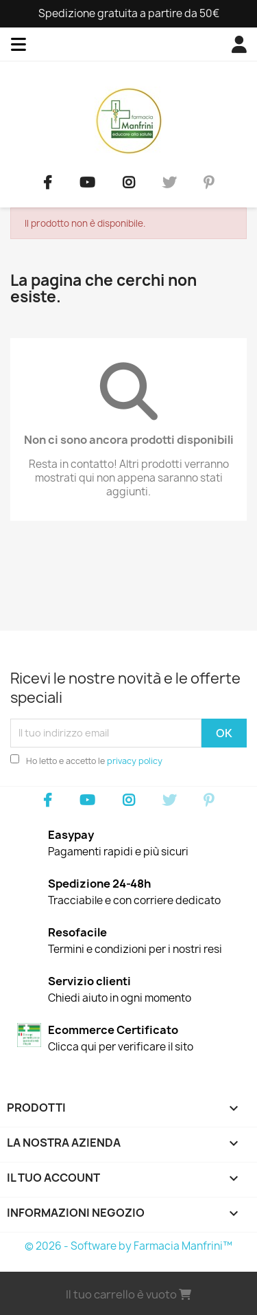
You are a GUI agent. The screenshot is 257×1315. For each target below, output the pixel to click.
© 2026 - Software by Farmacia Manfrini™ (128, 1246)
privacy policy (134, 761)
